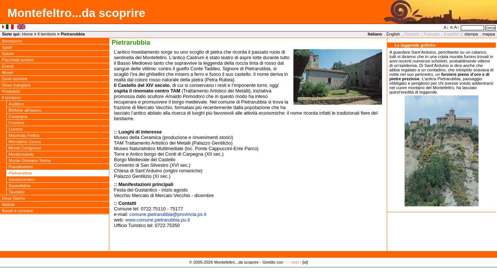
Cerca (490, 28)
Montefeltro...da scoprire (76, 13)
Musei (7, 72)
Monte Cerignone (24, 148)
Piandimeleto (20, 167)
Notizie (8, 204)
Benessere (12, 41)
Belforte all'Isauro (24, 110)
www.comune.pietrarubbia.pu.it (157, 220)
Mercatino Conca (24, 141)
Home (27, 34)
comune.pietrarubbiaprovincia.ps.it (167, 214)
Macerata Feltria (23, 135)
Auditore (16, 104)
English (393, 34)
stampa (471, 34)
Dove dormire (14, 79)
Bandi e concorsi (17, 211)
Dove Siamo (13, 198)
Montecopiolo (21, 154)
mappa (488, 34)
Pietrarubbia (19, 173)
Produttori (11, 91)
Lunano (15, 129)
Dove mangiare (16, 85)
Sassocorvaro (21, 179)
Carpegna (17, 116)
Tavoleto (16, 192)
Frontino (16, 123)
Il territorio (47, 34)
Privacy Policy (248, 270)
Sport (7, 47)
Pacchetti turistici (18, 60)
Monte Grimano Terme (29, 160)
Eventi (8, 66)
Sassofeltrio (19, 185)
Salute (8, 53)
